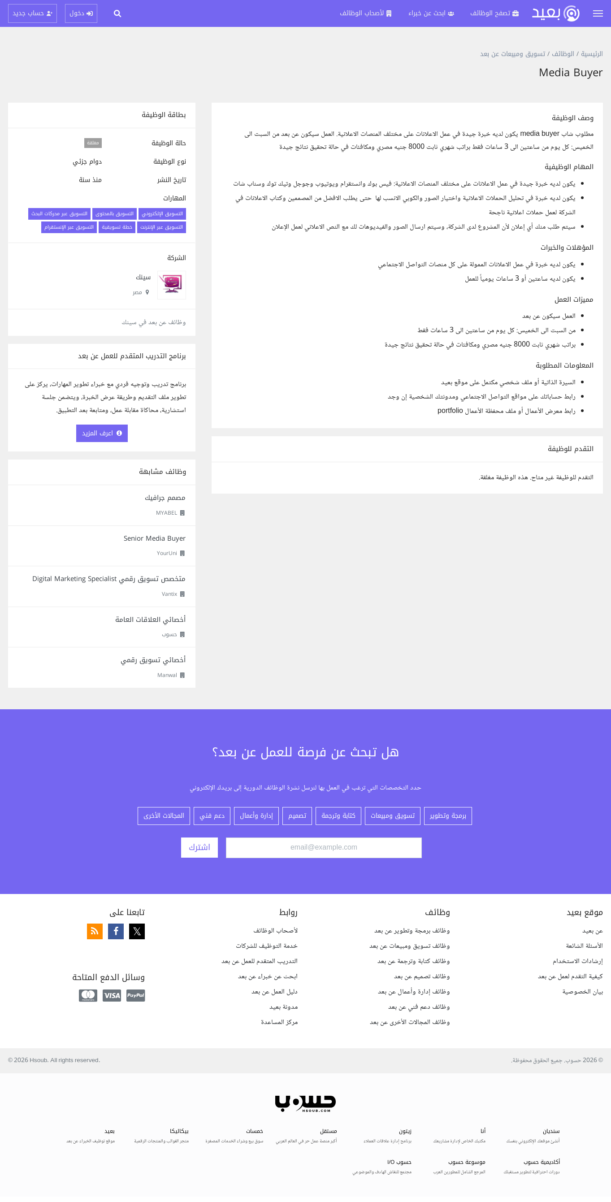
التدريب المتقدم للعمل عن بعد (259, 961)
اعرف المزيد (102, 433)
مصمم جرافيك (165, 497)
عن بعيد (592, 931)
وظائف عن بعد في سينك (153, 323)
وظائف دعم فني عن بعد (419, 1007)
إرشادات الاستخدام (578, 961)
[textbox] (407, 265)
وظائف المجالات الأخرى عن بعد (410, 1022)
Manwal (167, 675)
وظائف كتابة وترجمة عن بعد (413, 961)
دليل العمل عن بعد (274, 992)
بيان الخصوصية (582, 992)
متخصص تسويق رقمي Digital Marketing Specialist (109, 579)
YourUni (167, 553)
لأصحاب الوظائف (275, 931)
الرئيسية (592, 54)
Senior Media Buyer (155, 538)
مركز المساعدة (279, 1022)
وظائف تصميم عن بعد (422, 977)
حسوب (169, 634)
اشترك (199, 847)
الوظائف (563, 54)
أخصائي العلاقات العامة (150, 619)
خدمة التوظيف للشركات (267, 946)
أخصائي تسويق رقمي (153, 660)
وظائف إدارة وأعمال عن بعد (414, 992)
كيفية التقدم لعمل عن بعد (570, 977)
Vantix (169, 594)
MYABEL (166, 513)
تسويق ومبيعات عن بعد (512, 54)
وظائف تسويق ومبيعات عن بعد (409, 946)
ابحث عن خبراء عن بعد (268, 977)
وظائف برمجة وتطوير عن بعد (412, 931)
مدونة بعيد (283, 1007)
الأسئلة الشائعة (584, 946)
